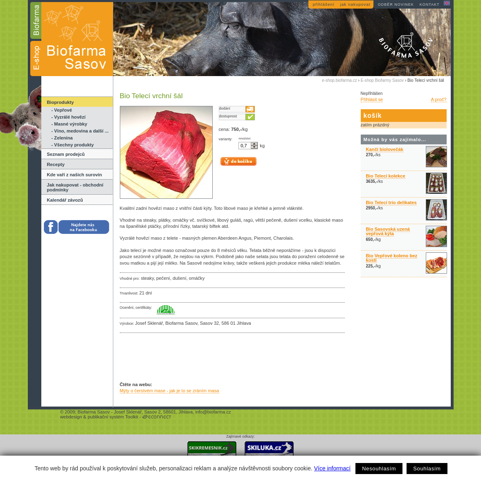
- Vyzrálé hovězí (69, 117)
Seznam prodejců (66, 154)
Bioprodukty (60, 102)
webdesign (71, 416)
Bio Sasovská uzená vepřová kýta (388, 231)
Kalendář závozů (65, 200)
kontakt (430, 4)
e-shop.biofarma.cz (339, 80)
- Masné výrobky (70, 123)
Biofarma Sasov (93, 411)
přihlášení (324, 4)
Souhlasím (427, 468)
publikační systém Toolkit (113, 416)
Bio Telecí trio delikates (391, 202)
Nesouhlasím (379, 468)
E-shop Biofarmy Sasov (382, 80)
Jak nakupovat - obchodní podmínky (75, 187)
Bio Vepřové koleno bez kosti (392, 258)
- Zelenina (62, 137)
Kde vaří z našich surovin (74, 174)
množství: (244, 138)
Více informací (332, 468)
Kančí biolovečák (384, 149)
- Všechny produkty (73, 144)
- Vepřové (62, 110)
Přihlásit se (372, 99)
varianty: (226, 139)
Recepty (56, 164)
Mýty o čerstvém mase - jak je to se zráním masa (169, 390)
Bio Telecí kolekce (385, 175)
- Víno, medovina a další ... (80, 130)
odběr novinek (396, 4)
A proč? (439, 99)
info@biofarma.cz (213, 411)
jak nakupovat (355, 4)
